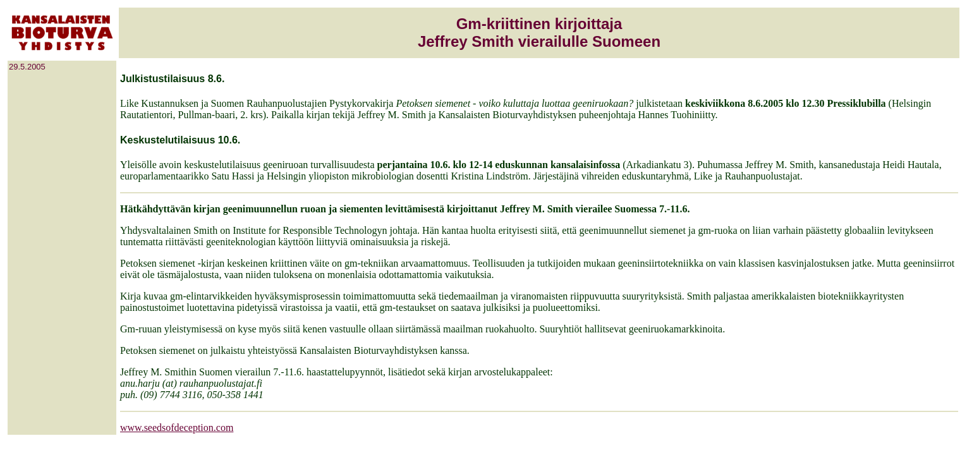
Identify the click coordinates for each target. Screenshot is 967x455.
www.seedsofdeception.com (176, 427)
